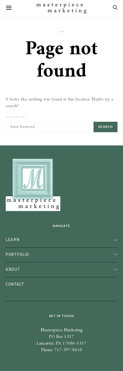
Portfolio (17, 254)
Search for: (16, 117)
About (13, 269)
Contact (15, 284)
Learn (13, 239)
